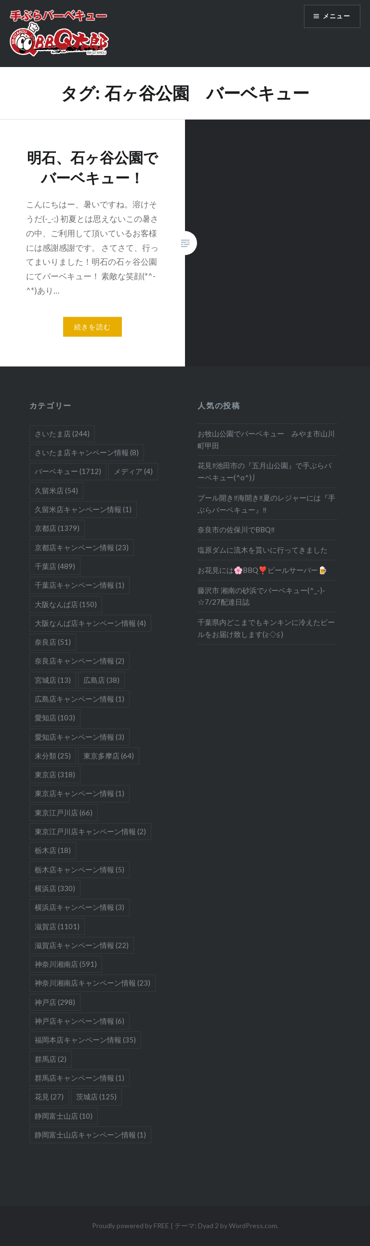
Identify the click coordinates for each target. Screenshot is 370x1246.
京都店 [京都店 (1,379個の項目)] (57, 528)
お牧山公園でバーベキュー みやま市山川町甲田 (266, 439)
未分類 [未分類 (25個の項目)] (53, 755)
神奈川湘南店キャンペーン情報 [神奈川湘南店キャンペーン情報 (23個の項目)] (92, 982)
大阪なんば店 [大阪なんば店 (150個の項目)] (66, 604)
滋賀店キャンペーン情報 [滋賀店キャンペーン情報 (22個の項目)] (82, 945)
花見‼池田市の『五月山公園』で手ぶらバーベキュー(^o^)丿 (264, 471)
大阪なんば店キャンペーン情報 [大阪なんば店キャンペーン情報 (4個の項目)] (90, 623)
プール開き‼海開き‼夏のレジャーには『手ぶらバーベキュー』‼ (266, 503)
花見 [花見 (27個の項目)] (49, 1096)
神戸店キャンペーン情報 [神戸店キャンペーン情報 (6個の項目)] (79, 1020)
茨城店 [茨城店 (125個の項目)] (96, 1096)
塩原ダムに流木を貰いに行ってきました (263, 549)
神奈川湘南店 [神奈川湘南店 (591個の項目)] (66, 964)
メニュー (335, 17)
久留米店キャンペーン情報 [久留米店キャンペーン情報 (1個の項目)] (83, 509)
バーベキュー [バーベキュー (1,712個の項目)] (68, 471)
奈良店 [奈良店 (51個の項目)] (53, 641)
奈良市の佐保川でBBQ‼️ (236, 529)
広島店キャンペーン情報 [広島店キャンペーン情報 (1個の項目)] (79, 698)
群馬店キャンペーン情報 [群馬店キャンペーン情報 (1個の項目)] (79, 1077)
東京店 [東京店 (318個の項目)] (55, 774)
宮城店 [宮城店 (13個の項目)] (53, 680)
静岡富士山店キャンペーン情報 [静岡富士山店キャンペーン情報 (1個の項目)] (90, 1134)
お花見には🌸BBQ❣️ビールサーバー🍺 (262, 570)
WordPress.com (253, 1225)
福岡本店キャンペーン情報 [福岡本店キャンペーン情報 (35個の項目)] (85, 1039)
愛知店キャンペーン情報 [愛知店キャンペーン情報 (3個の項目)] (79, 736)
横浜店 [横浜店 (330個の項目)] (55, 888)
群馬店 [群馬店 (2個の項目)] (50, 1059)
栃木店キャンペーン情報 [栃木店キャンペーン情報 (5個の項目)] (79, 869)
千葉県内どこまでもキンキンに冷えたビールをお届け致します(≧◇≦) (266, 628)
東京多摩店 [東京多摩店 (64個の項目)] (108, 755)
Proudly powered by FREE (130, 1225)
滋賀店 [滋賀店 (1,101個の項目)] (57, 926)
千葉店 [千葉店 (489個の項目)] (55, 566)
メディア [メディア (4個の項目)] (133, 471)
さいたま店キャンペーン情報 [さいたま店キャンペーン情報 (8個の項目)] (87, 452)
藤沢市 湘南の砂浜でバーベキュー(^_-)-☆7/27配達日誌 (261, 596)
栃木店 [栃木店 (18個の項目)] (53, 850)
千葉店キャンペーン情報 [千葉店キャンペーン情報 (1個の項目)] (79, 585)
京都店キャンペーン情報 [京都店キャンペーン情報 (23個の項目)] (82, 547)
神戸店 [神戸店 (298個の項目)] (55, 1002)
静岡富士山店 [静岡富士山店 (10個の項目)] (63, 1115)
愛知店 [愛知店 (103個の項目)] (55, 717)
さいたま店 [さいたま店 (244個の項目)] (62, 433)
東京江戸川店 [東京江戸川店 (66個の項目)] (63, 812)
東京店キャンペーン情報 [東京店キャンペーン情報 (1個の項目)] (79, 793)
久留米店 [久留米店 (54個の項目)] (56, 490)
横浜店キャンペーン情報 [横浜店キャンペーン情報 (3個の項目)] (79, 907)
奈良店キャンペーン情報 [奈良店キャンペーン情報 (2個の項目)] (79, 660)
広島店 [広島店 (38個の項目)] (101, 680)
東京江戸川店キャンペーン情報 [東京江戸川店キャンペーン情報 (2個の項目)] (90, 831)
